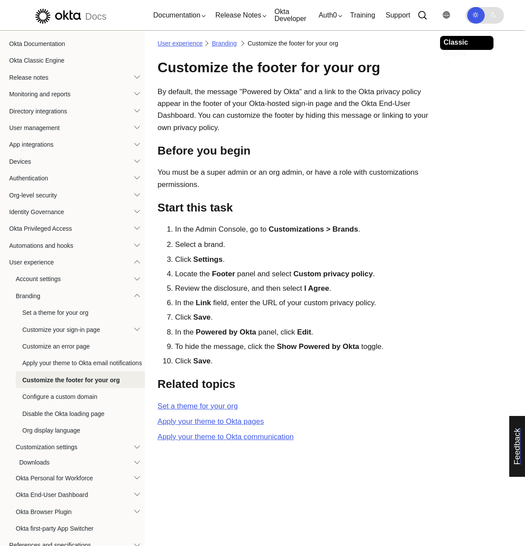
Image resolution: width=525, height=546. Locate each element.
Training (362, 15)
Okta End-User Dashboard (52, 482)
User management (34, 116)
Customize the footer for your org (71, 368)
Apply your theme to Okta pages (211, 421)
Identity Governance (36, 200)
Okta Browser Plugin (44, 500)
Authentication (28, 166)
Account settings (38, 267)
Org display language (51, 418)
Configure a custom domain (59, 384)
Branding (28, 284)
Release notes (29, 65)
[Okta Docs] (69, 15)
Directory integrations (38, 99)
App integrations (31, 132)
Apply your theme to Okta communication (226, 437)
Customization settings (47, 435)
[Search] (423, 15)
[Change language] (446, 15)
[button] (177, 15)
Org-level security (33, 183)
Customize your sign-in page (61, 317)
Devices (20, 149)
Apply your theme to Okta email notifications (82, 351)
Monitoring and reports (39, 82)
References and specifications (50, 533)
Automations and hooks (41, 233)
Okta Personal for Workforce (54, 466)
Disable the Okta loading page (63, 401)
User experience (31, 250)
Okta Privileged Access (40, 216)
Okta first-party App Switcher (54, 516)
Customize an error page (56, 334)
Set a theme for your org (55, 300)
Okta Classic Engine (36, 48)
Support (398, 15)
